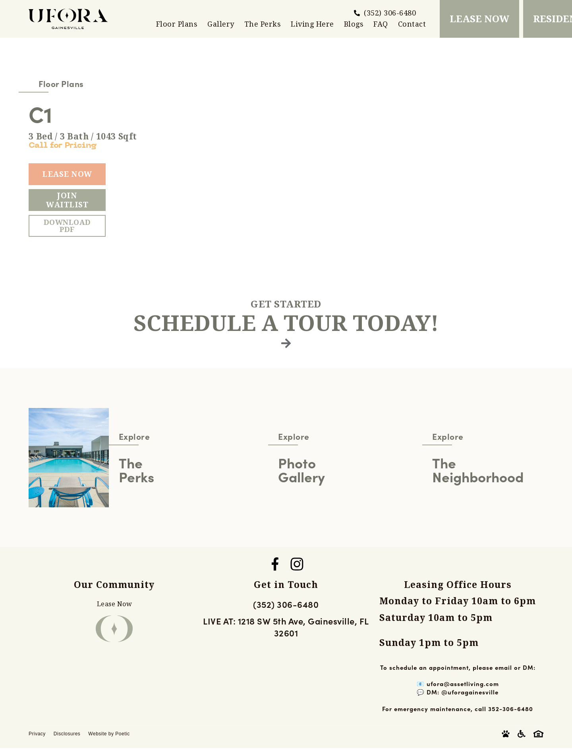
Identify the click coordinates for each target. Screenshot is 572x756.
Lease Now (67, 174)
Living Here (312, 24)
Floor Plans (177, 24)
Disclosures (67, 734)
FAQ (380, 24)
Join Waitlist (67, 200)
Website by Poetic (108, 734)
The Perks (262, 24)
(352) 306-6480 (286, 604)
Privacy (37, 734)
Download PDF (67, 226)
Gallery (220, 24)
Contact (412, 24)
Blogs (354, 24)
